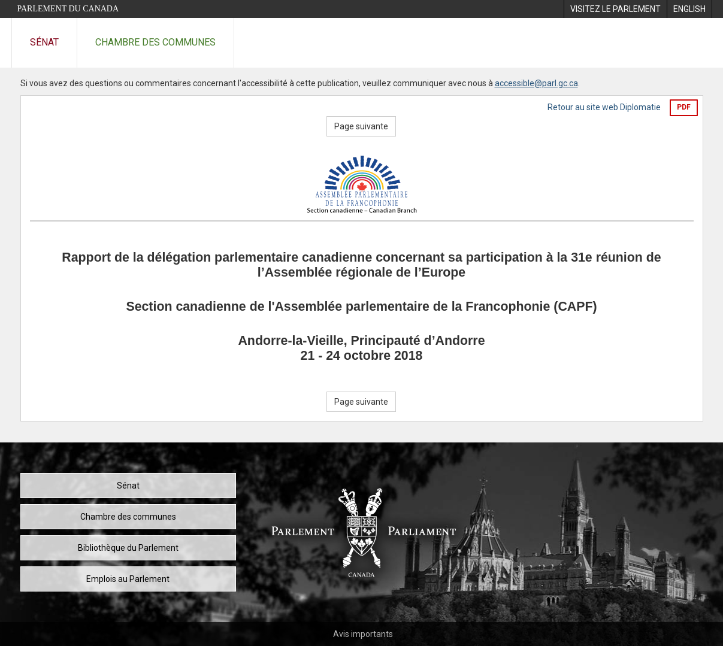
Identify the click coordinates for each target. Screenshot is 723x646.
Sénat (44, 42)
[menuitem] (615, 9)
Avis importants (363, 634)
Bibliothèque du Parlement (128, 548)
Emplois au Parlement (128, 579)
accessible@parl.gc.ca (536, 83)
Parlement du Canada (68, 8)
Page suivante (361, 126)
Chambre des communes (155, 42)
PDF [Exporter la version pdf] (684, 107)
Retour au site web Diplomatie (604, 107)
